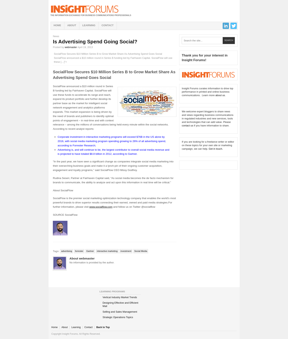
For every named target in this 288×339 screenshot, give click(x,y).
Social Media (140, 251)
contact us (187, 125)
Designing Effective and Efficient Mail (120, 304)
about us (220, 95)
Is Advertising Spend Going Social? (95, 41)
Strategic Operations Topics (118, 317)
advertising (66, 251)
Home (57, 25)
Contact (108, 25)
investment (126, 251)
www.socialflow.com (101, 206)
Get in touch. (216, 148)
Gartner (90, 251)
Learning (88, 25)
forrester (79, 251)
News (56, 36)
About (71, 25)
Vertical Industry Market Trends (120, 297)
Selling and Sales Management (120, 311)
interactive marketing (107, 251)
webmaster (71, 47)
